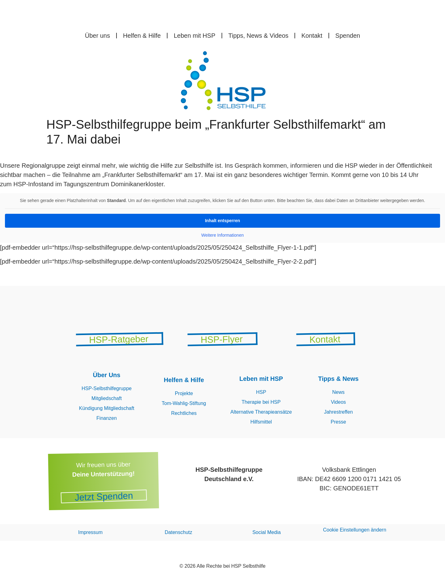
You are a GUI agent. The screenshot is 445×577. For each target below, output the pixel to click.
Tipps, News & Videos (258, 35)
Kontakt (311, 35)
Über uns (97, 35)
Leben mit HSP (194, 35)
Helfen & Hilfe (142, 35)
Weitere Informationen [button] (222, 235)
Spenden (347, 35)
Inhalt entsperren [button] (222, 220)
